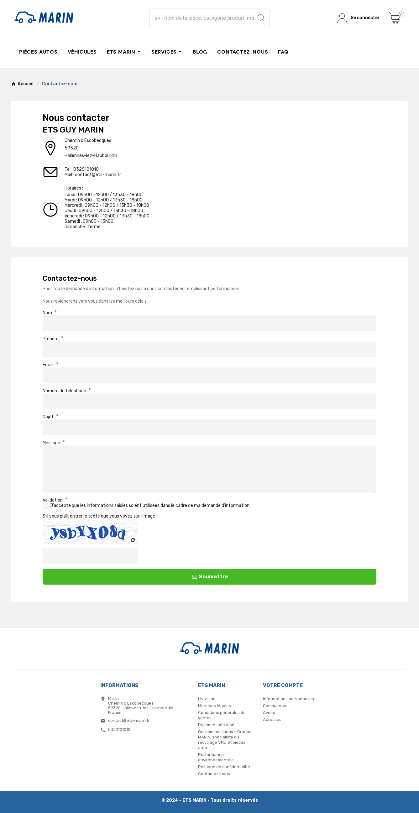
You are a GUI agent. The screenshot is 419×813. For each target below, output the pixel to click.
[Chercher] (204, 18)
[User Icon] (358, 18)
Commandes (275, 705)
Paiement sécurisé (216, 724)
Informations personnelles (288, 698)
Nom (50, 312)
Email (50, 364)
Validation (55, 500)
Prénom (53, 338)
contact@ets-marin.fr (98, 174)
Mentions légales (214, 705)
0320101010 (86, 169)
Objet (50, 417)
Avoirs (269, 712)
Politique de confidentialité (224, 766)
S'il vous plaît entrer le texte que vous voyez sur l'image (99, 516)
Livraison (207, 698)
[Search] (261, 18)
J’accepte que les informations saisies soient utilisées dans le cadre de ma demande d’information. (150, 505)
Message (54, 443)
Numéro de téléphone (67, 390)
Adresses (272, 719)
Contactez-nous (214, 773)
